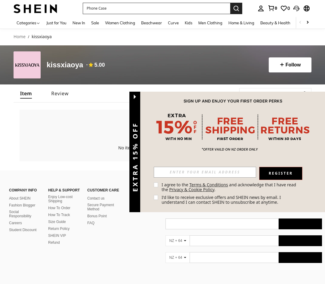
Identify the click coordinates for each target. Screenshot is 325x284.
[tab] (26, 93)
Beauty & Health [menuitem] (275, 22)
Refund (54, 242)
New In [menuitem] (79, 22)
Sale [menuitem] (95, 22)
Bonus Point (97, 216)
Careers (15, 223)
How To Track (59, 215)
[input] (205, 172)
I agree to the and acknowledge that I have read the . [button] (229, 187)
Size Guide (57, 222)
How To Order (59, 208)
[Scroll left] (300, 23)
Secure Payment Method (100, 207)
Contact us (95, 198)
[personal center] (261, 8)
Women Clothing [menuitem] (120, 22)
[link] (272, 8)
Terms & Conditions (208, 185)
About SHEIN (19, 198)
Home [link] (20, 36)
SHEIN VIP (57, 236)
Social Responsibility (20, 214)
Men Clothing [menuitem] (210, 22)
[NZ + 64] (178, 240)
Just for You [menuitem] (56, 22)
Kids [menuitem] (188, 22)
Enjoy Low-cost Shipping (60, 199)
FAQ (90, 223)
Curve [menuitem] (173, 22)
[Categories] (28, 23)
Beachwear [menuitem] (151, 22)
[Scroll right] (307, 23)
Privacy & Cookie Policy (191, 189)
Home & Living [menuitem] (241, 22)
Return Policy (59, 229)
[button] (296, 8)
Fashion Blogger (22, 205)
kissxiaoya (65, 65)
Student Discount (22, 230)
